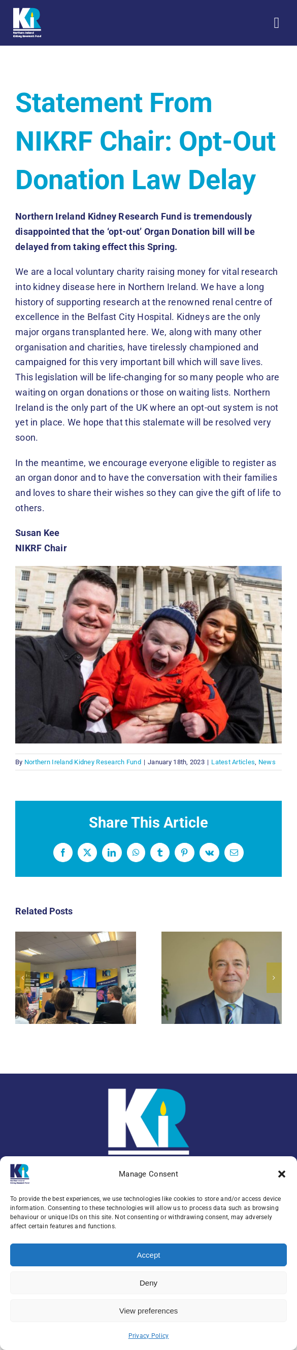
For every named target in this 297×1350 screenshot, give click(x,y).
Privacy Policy (148, 1335)
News (267, 762)
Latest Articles (233, 762)
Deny (148, 1282)
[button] (282, 1174)
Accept (148, 1255)
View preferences (148, 1310)
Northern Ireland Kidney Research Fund (82, 762)
